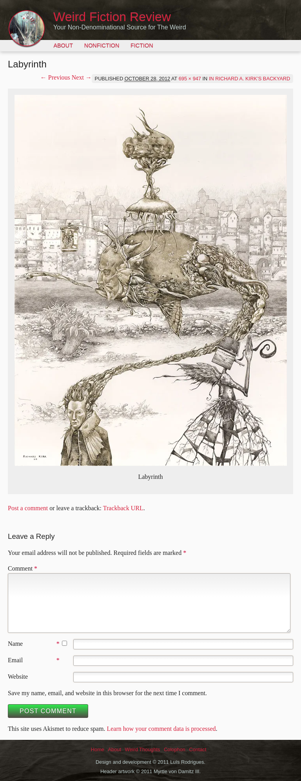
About (63, 45)
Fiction (142, 45)
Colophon (174, 749)
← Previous (55, 77)
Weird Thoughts (142, 749)
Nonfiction (102, 45)
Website (18, 676)
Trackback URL (123, 508)
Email (15, 660)
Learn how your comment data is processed (161, 728)
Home (97, 749)
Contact (197, 749)
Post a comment (28, 508)
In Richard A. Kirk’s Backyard (249, 79)
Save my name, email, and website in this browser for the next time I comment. (107, 693)
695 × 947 (190, 79)
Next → (82, 77)
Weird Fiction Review (112, 17)
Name (15, 643)
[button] (151, 280)
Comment (22, 568)
